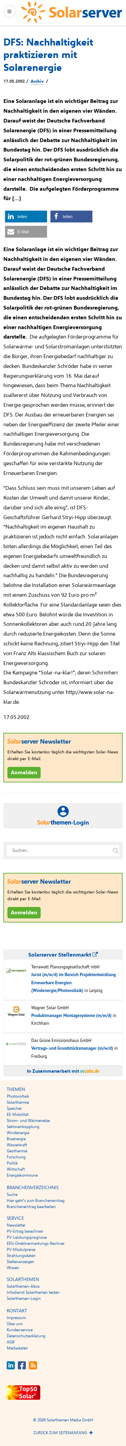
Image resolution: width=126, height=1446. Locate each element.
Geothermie (17, 1151)
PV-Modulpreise (21, 1249)
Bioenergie (16, 1139)
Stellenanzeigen (20, 1261)
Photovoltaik (18, 1096)
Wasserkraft (17, 1145)
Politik (12, 1163)
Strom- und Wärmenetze (28, 1120)
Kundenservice (20, 1330)
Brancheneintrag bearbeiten (31, 1206)
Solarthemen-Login (24, 1298)
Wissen (13, 1267)
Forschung (16, 1157)
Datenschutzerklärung (26, 1336)
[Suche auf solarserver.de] (116, 851)
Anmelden (24, 772)
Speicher (14, 1108)
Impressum (16, 1317)
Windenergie (18, 1132)
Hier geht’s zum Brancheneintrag (36, 1200)
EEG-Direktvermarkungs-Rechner (36, 1243)
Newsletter (16, 1225)
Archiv (37, 81)
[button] (26, 216)
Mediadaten (17, 1348)
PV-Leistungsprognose (27, 1237)
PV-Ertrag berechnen (25, 1231)
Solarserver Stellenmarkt (63, 955)
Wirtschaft (16, 1169)
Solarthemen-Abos (23, 1286)
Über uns (15, 1324)
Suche (12, 1194)
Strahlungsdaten (21, 1255)
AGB (10, 1342)
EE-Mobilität (18, 1114)
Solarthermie (18, 1102)
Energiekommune (22, 1175)
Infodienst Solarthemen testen (33, 1292)
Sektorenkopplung (23, 1126)
